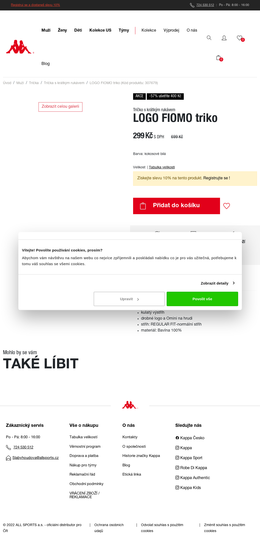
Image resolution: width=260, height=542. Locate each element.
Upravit (129, 299)
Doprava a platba (84, 456)
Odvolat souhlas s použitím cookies (162, 528)
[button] (224, 38)
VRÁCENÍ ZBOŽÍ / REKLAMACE (85, 495)
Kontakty (130, 437)
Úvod (7, 83)
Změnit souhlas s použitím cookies (224, 528)
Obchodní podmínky (87, 484)
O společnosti (134, 447)
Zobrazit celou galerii (60, 107)
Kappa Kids (188, 488)
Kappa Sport (188, 458)
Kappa (183, 448)
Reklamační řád (82, 475)
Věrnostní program (85, 447)
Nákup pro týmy (83, 465)
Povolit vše (202, 299)
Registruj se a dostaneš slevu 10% (35, 5)
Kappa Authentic (192, 478)
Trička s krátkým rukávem (64, 83)
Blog (126, 465)
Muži (20, 83)
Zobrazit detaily (214, 283)
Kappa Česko (189, 439)
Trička (34, 83)
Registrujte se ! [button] (216, 179)
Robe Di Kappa (191, 468)
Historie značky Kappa (141, 456)
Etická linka (131, 475)
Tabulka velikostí (162, 167)
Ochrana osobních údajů (109, 528)
